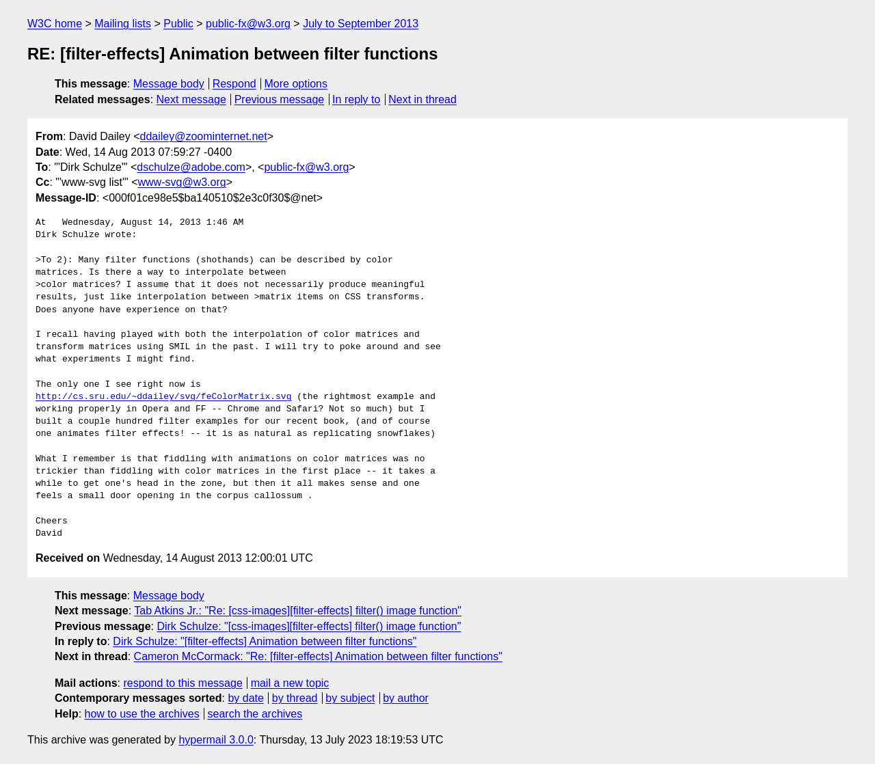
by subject (350, 698)
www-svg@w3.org (182, 182)
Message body (168, 84)
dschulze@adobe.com (191, 167)
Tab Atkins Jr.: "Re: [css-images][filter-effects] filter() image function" (297, 610)
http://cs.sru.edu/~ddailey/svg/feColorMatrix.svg (163, 397)
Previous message (279, 99)
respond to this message (182, 683)
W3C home (54, 23)
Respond (234, 84)
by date (245, 698)
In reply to (356, 99)
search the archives (255, 714)
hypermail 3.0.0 (215, 740)
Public (178, 23)
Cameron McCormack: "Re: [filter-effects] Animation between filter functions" (318, 656)
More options (296, 84)
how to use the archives (142, 714)
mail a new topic (290, 683)
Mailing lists (122, 23)
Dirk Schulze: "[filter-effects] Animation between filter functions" (264, 641)
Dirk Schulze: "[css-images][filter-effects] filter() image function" (309, 626)
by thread (295, 698)
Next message (191, 99)
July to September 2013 (360, 23)
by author (406, 698)
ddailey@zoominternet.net (203, 136)
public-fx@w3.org (248, 23)
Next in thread (422, 99)
